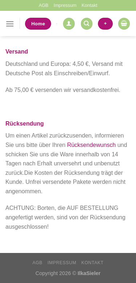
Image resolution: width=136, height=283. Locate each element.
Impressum (65, 5)
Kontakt (89, 5)
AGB (44, 5)
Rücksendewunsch (91, 145)
